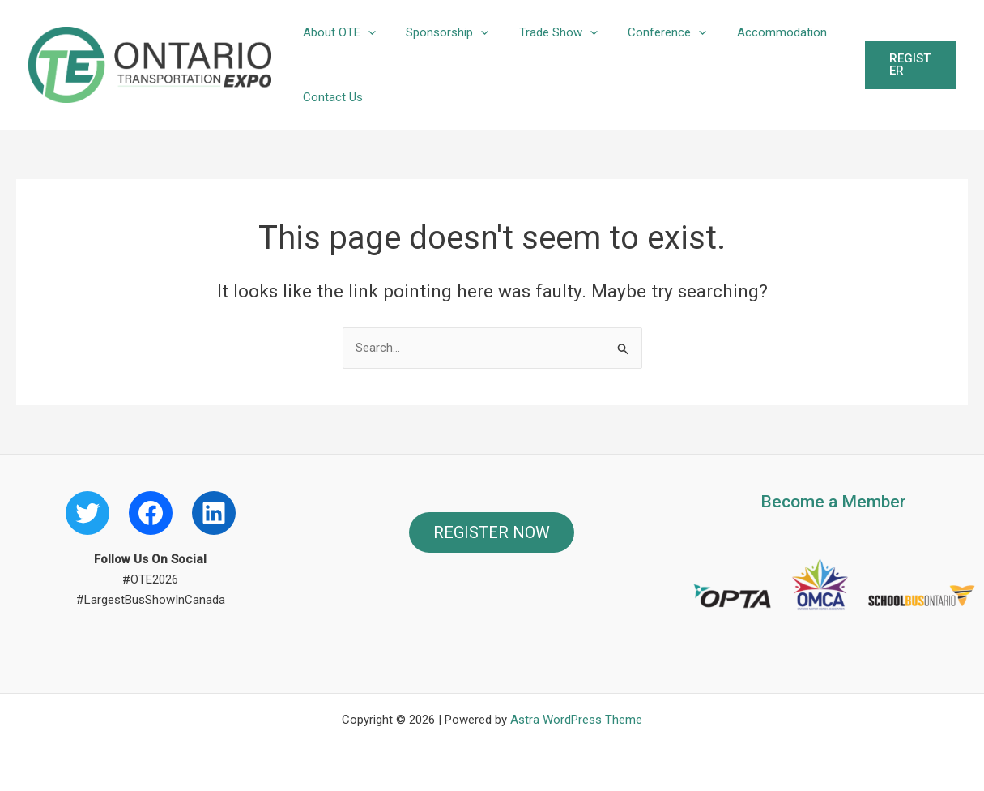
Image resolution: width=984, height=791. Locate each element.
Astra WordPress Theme (576, 719)
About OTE (336, 32)
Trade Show (543, 32)
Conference (646, 32)
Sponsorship (438, 32)
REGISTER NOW (491, 532)
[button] (365, 32)
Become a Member (833, 501)
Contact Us (330, 97)
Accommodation (754, 32)
